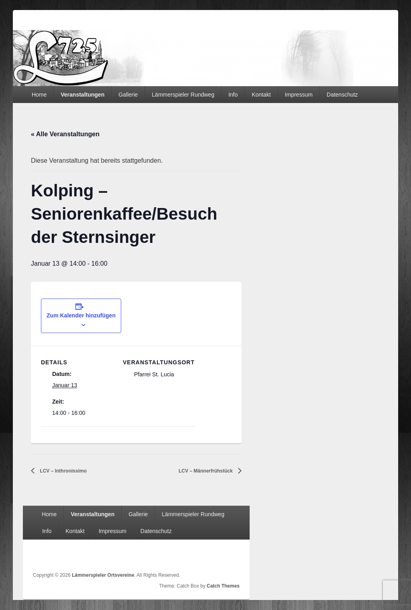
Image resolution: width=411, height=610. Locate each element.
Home (39, 94)
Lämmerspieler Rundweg (183, 94)
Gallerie (128, 94)
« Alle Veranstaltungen (65, 134)
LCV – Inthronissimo (63, 471)
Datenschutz (342, 94)
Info (233, 94)
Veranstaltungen (82, 94)
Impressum (299, 94)
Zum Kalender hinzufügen (81, 315)
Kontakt (261, 94)
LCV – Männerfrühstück (206, 471)
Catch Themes (223, 586)
